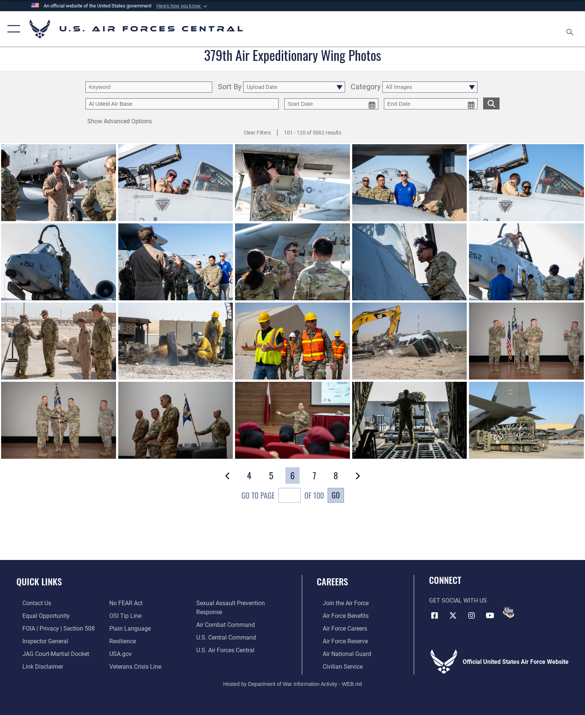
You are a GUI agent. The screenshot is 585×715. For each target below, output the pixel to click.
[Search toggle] (571, 29)
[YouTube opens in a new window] (490, 614)
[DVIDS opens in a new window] (508, 612)
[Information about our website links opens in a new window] (36, 665)
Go (336, 495)
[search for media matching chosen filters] (491, 103)
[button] (182, 6)
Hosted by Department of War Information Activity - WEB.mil (292, 683)
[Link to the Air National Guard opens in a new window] (341, 653)
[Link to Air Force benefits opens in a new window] (340, 615)
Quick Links (39, 581)
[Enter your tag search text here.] (182, 103)
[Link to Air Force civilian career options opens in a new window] (337, 665)
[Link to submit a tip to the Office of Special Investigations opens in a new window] (123, 615)
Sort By (229, 87)
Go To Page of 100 (282, 496)
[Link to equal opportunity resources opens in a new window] (40, 615)
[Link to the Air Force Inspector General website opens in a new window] (39, 640)
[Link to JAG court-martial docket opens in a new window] (49, 653)
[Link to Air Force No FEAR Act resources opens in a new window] (124, 603)
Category (366, 87)
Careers (332, 581)
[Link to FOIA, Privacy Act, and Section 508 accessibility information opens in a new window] (52, 628)
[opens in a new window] (128, 628)
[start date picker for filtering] (331, 103)
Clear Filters (257, 133)
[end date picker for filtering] (431, 103)
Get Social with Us (458, 600)
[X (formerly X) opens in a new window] (453, 614)
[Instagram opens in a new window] (471, 614)
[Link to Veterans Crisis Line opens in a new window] (133, 665)
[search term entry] (148, 87)
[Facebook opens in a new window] (434, 614)
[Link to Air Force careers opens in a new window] (339, 628)
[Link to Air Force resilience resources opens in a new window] (120, 640)
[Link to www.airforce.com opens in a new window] (340, 603)
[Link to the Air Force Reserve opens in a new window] (339, 640)
